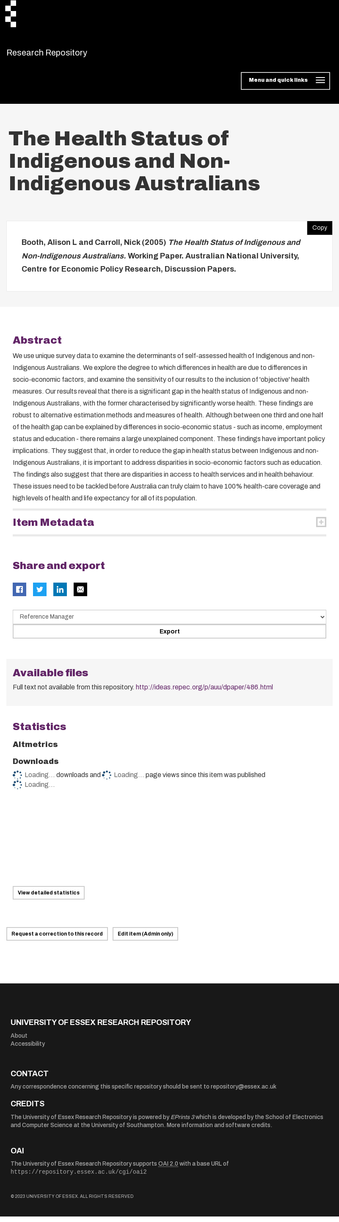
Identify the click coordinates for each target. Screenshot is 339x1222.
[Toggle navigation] (285, 86)
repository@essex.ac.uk (243, 1092)
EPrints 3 (182, 1122)
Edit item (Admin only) (145, 939)
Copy (317, 231)
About (19, 1041)
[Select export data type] (169, 622)
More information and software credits (218, 1131)
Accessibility (28, 1049)
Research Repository (65, 55)
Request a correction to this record (57, 939)
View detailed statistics (49, 898)
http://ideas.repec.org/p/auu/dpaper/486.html (204, 692)
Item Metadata (53, 527)
